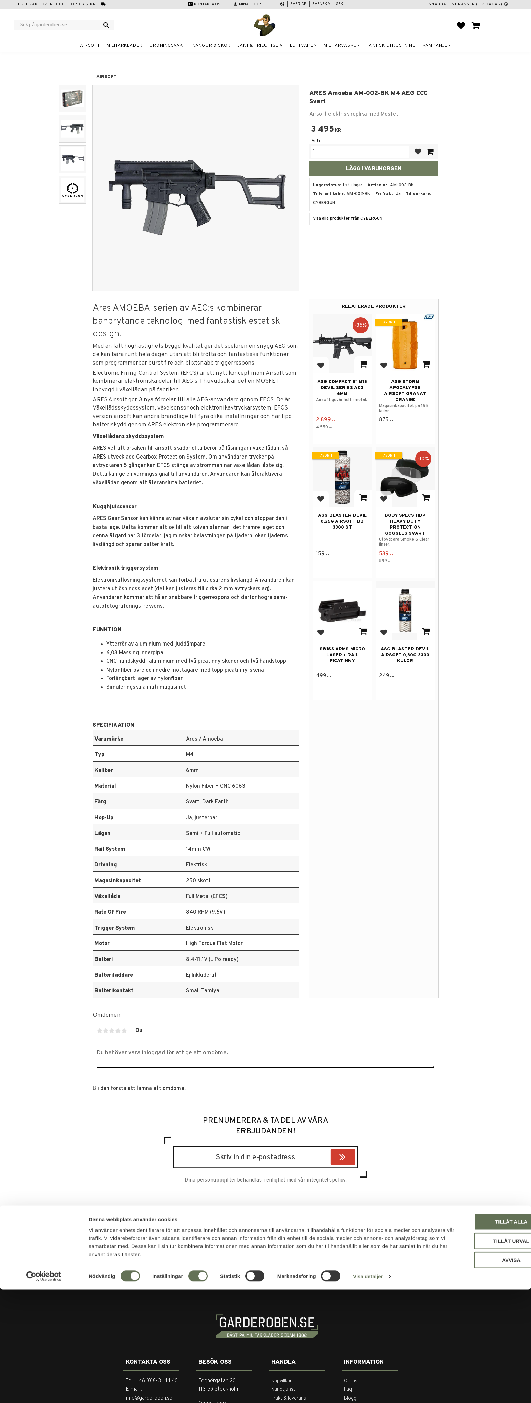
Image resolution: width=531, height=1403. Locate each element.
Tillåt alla (474, 1335)
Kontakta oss (208, 4)
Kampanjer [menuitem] (437, 45)
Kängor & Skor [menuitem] (211, 45)
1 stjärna (100, 1031)
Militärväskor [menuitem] (342, 45)
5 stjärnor (124, 1031)
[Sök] (106, 25)
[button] (461, 25)
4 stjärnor (118, 1031)
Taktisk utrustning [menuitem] (391, 45)
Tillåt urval (474, 1354)
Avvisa (474, 1373)
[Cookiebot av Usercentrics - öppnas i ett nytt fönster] (43, 1390)
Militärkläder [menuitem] (125, 45)
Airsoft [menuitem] (90, 45)
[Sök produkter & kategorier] (60, 25)
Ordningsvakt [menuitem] (167, 45)
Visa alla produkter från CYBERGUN (347, 218)
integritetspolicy (326, 1180)
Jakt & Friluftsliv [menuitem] (260, 45)
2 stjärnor (106, 1031)
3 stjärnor (112, 1031)
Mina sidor (250, 4)
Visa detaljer (368, 1390)
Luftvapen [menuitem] (303, 45)
